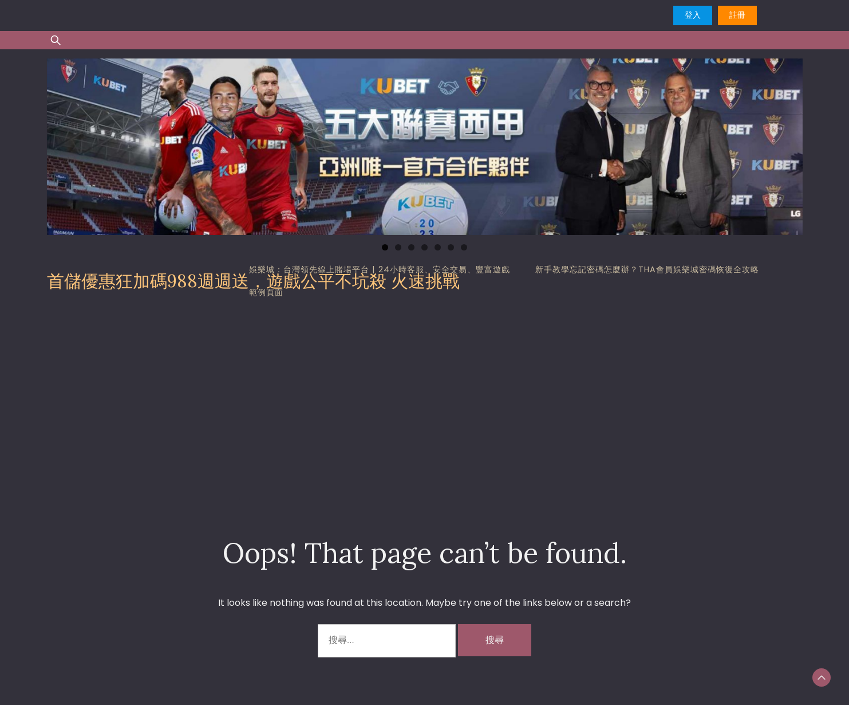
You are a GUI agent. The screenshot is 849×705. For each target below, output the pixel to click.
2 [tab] (398, 247)
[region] (425, 146)
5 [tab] (438, 247)
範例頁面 (266, 292)
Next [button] (788, 143)
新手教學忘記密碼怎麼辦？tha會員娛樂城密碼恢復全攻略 (647, 269)
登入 (693, 15)
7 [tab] (464, 247)
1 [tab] (385, 247)
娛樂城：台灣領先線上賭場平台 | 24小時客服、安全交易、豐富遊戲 (379, 269)
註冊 (737, 15)
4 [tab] (424, 247)
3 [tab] (411, 247)
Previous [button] (61, 143)
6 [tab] (451, 247)
